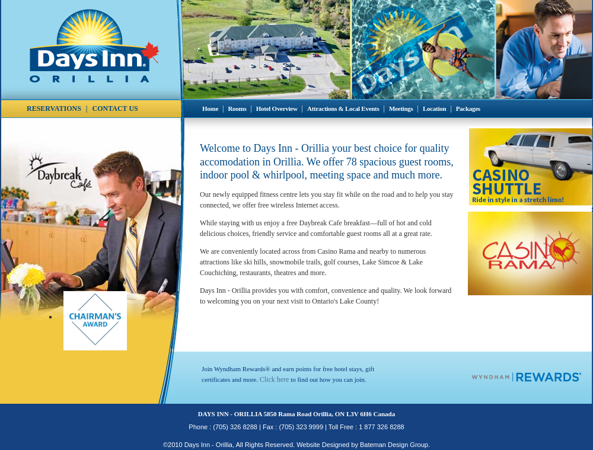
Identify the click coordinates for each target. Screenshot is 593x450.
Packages (468, 108)
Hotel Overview (277, 108)
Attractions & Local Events (343, 108)
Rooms (237, 108)
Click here (274, 379)
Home (210, 108)
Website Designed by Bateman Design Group (362, 444)
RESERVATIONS (54, 108)
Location (434, 108)
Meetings (401, 108)
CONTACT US (115, 108)
